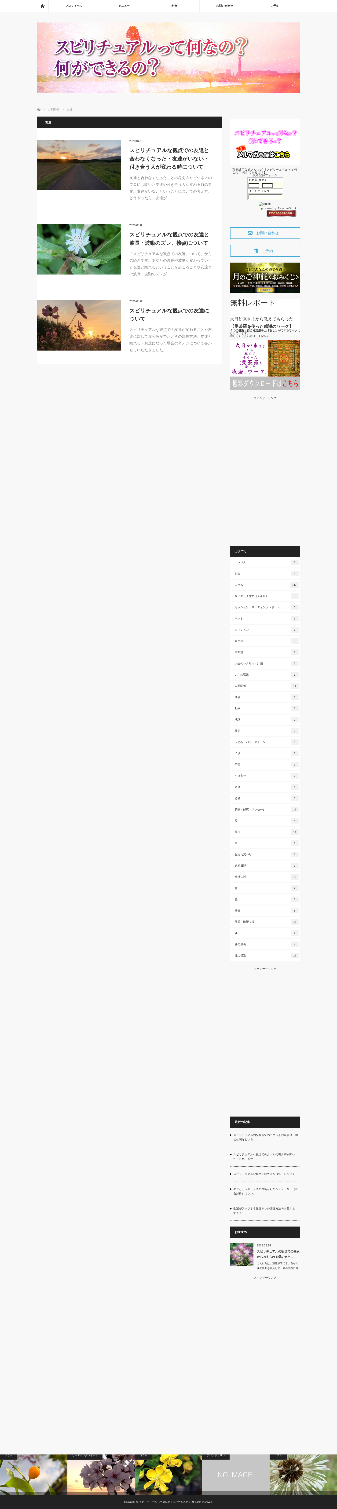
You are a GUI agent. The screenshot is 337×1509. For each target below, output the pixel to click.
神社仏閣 (267, 877)
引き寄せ (267, 776)
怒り (267, 787)
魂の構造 (267, 955)
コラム (267, 585)
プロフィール (73, 5)
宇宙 (267, 764)
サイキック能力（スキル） (267, 596)
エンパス (267, 562)
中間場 (267, 652)
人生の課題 (267, 675)
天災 (267, 731)
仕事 (267, 697)
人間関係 (267, 686)
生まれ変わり (267, 854)
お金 (267, 573)
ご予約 (275, 5)
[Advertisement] (265, 469)
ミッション (267, 630)
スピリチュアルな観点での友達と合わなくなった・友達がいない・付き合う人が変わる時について (169, 158)
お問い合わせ (224, 5)
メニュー (124, 5)
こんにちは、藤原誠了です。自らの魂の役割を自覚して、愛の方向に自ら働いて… (277, 1268)
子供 (267, 753)
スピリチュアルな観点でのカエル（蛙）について (264, 1174)
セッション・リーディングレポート (267, 607)
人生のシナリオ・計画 (267, 663)
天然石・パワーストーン (267, 742)
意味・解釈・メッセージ (267, 809)
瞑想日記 (267, 865)
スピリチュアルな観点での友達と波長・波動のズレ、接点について (169, 239)
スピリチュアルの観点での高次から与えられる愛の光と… (278, 1254)
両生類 (267, 641)
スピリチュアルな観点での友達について (169, 315)
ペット (267, 618)
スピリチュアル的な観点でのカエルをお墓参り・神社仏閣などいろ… (265, 1137)
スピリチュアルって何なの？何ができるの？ (165, 1502)
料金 (174, 5)
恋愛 (267, 798)
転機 (267, 910)
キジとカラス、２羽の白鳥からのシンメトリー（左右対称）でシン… (265, 1191)
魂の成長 (267, 944)
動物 (267, 708)
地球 (267, 719)
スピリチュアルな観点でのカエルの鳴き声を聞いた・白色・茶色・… (264, 1157)
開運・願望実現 (267, 922)
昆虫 (267, 832)
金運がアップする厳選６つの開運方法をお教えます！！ (264, 1211)
